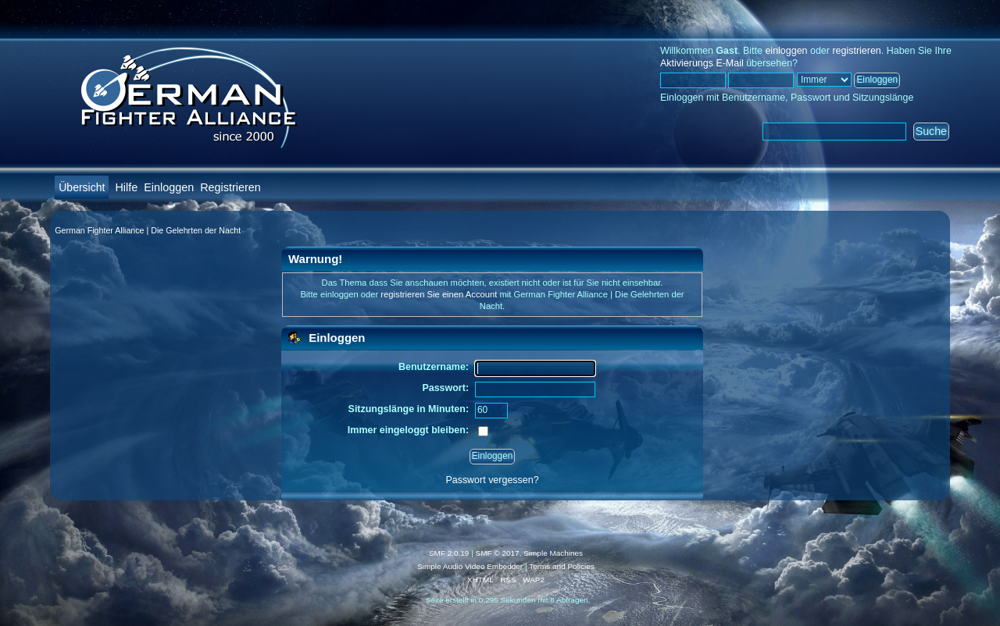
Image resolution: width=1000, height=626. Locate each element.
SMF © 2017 (498, 553)
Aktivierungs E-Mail (702, 63)
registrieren (856, 50)
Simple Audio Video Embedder (470, 566)
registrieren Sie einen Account (438, 294)
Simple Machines (553, 553)
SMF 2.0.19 (449, 553)
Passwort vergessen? (491, 480)
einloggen (786, 50)
